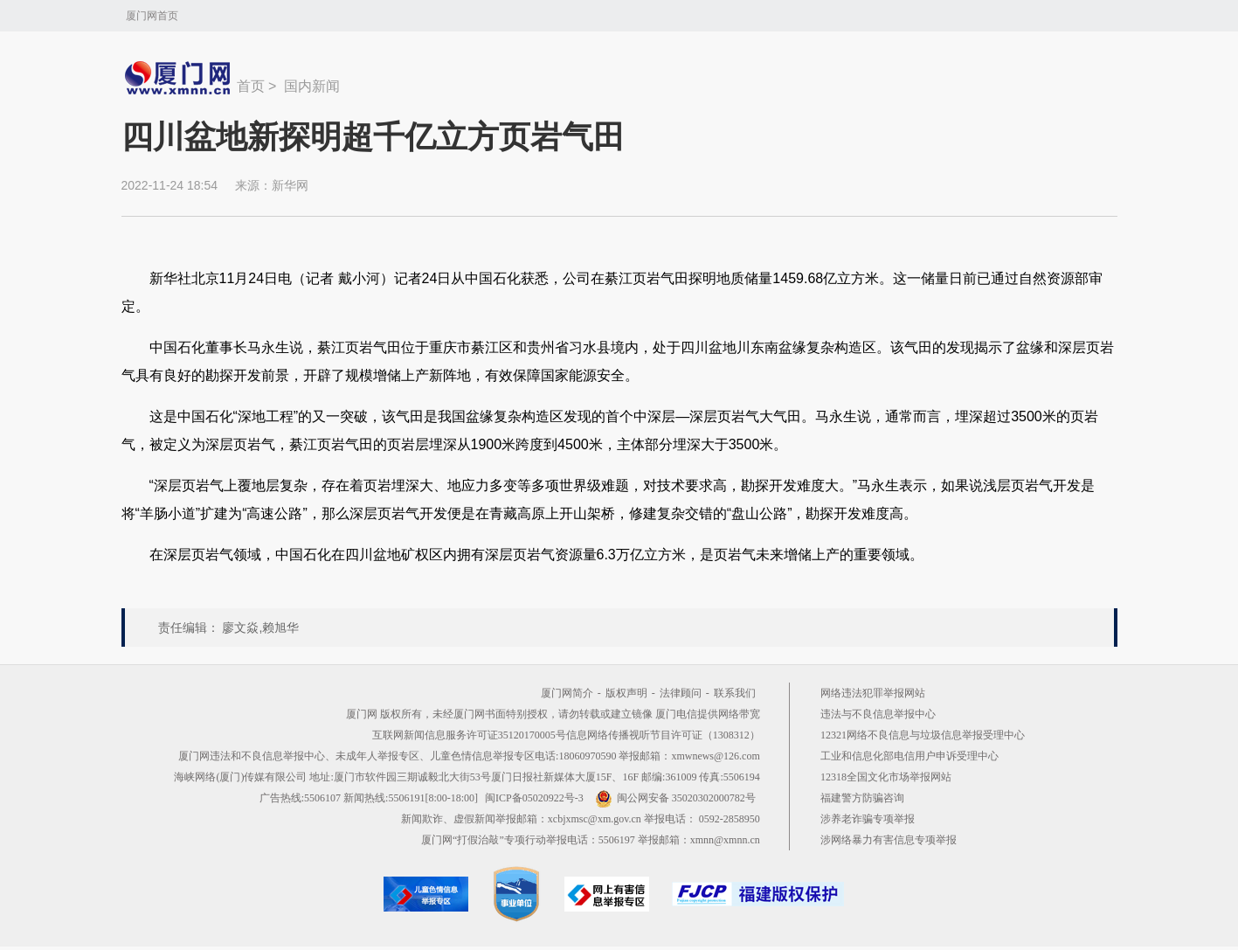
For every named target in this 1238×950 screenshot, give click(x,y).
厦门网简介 (567, 693)
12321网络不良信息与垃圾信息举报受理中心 (922, 735)
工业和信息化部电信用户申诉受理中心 (909, 756)
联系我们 (735, 693)
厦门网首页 (152, 16)
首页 (251, 86)
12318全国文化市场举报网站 (885, 777)
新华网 (290, 185)
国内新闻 (312, 86)
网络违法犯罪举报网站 (872, 693)
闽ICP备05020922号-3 (534, 798)
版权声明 (626, 693)
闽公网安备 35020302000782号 (675, 798)
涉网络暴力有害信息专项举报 (888, 840)
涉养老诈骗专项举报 (867, 819)
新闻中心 (179, 78)
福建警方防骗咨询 (862, 798)
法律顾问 (681, 693)
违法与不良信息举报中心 (878, 714)
